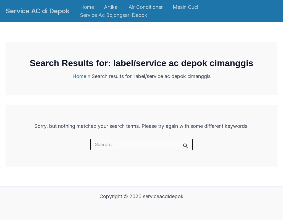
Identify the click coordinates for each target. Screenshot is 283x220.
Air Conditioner (146, 7)
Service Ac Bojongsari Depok (113, 15)
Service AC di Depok (38, 11)
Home (87, 7)
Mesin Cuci (185, 7)
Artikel (111, 7)
